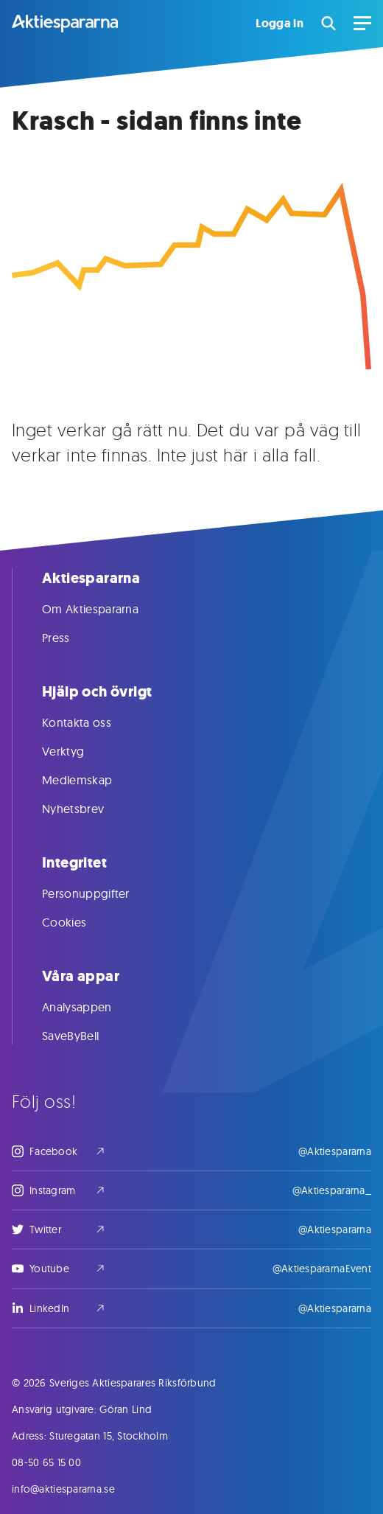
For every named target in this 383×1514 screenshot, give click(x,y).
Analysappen (91, 1007)
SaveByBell (85, 1035)
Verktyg (77, 751)
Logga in (279, 23)
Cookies (79, 922)
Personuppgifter (100, 893)
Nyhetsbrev (87, 808)
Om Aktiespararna (105, 608)
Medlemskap (91, 779)
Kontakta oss (91, 722)
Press (70, 637)
